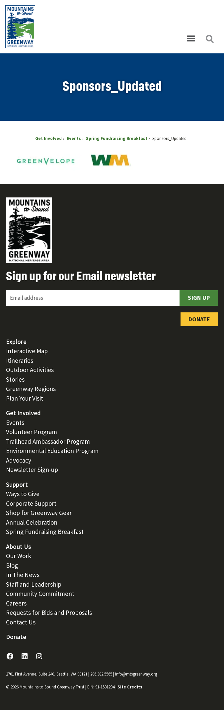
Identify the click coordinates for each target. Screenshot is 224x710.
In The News (22, 575)
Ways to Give (22, 494)
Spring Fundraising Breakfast (45, 532)
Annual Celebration (31, 522)
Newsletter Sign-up (32, 470)
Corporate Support (31, 503)
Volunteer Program (31, 432)
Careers (16, 603)
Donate (199, 319)
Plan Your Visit (24, 398)
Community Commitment (40, 594)
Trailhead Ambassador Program (48, 441)
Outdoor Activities (30, 370)
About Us (18, 546)
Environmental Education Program (52, 451)
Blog (12, 565)
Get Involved (23, 413)
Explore (16, 342)
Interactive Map (27, 351)
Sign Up (199, 297)
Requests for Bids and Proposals (49, 612)
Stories (15, 379)
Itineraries (19, 360)
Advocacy (18, 460)
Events (15, 422)
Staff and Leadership (33, 584)
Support (17, 484)
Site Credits (129, 687)
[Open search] (209, 39)
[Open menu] (191, 39)
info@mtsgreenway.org (136, 674)
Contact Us (21, 622)
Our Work (18, 556)
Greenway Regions (31, 389)
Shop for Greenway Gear (39, 513)
